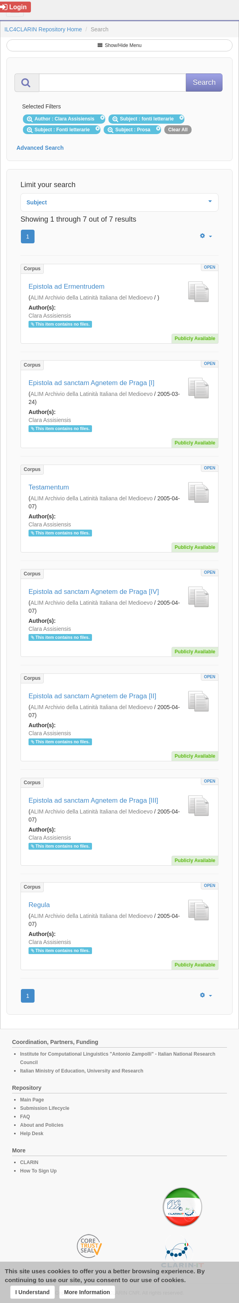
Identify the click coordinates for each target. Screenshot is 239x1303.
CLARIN (29, 1162)
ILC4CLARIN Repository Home (43, 29)
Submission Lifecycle (44, 1108)
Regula (39, 905)
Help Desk (31, 1133)
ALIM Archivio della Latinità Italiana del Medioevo (92, 297)
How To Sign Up (38, 1171)
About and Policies (41, 1125)
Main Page (32, 1100)
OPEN (209, 267)
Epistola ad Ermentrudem (66, 286)
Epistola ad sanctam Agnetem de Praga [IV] (94, 591)
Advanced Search (40, 148)
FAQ (25, 1116)
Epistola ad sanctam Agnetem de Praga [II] (92, 696)
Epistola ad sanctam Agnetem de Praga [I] (91, 383)
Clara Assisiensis (50, 315)
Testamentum (49, 487)
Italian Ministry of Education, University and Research (81, 1071)
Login (13, 7)
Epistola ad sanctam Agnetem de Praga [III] (93, 800)
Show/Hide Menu (120, 45)
